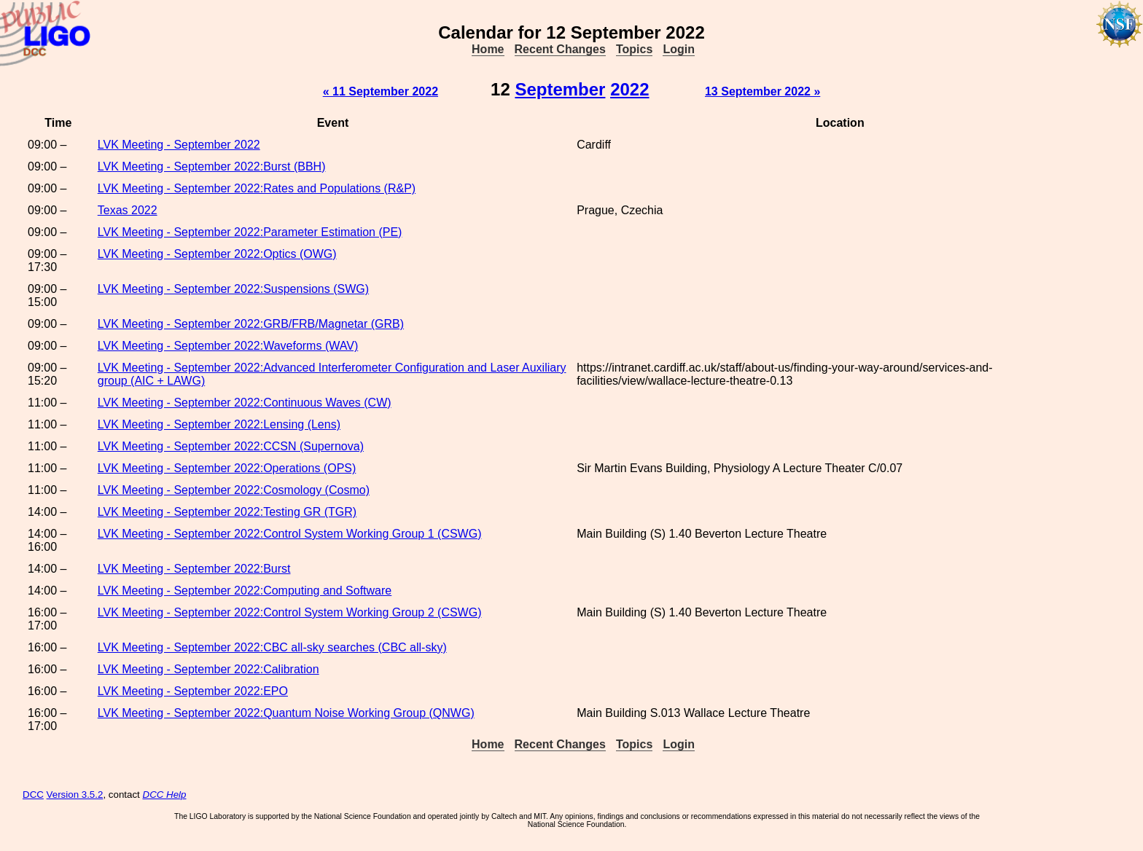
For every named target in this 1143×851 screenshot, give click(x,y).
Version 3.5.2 (75, 794)
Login (679, 49)
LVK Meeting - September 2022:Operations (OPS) (227, 468)
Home (488, 49)
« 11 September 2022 (380, 91)
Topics (634, 49)
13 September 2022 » (762, 91)
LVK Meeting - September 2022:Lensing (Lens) (219, 424)
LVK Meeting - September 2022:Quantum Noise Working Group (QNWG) (286, 713)
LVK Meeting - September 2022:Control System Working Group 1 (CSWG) (290, 534)
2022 (629, 89)
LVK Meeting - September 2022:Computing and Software (245, 590)
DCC (33, 794)
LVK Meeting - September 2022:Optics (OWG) (217, 254)
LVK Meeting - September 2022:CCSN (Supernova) (231, 446)
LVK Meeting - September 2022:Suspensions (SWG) (233, 289)
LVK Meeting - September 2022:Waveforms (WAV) (228, 346)
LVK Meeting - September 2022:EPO (193, 691)
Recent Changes (560, 49)
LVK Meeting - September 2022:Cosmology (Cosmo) (234, 490)
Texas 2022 (127, 210)
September (560, 89)
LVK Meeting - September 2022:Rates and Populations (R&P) (257, 188)
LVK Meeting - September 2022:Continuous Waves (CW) (244, 402)
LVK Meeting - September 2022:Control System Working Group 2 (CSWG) (290, 612)
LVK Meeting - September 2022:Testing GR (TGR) (227, 512)
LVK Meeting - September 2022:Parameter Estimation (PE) (250, 232)
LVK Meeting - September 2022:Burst (194, 568)
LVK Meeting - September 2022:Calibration (208, 669)
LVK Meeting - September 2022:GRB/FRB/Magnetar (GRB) (251, 324)
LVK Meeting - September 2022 (179, 144)
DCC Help (165, 794)
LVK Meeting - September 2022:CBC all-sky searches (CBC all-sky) (272, 647)
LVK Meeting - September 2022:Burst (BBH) (212, 166)
